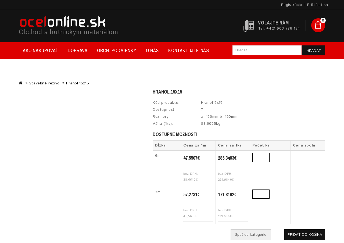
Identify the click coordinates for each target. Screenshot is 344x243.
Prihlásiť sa (317, 5)
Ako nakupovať (40, 50)
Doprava (77, 50)
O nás (152, 50)
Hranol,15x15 (77, 83)
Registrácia (291, 5)
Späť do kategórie (250, 234)
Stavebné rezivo (44, 83)
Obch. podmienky (116, 50)
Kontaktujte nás (188, 50)
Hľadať (314, 50)
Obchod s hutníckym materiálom (68, 32)
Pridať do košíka (305, 234)
